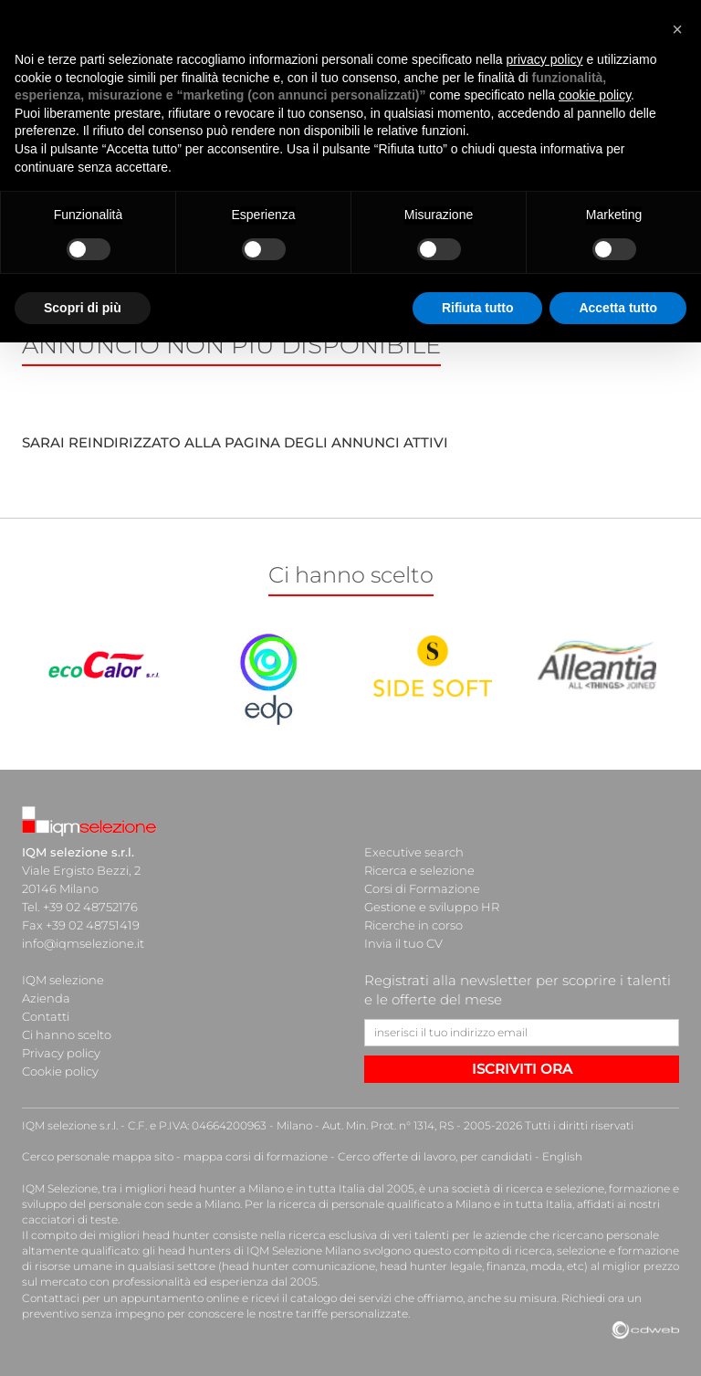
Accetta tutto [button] (618, 300)
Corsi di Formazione (422, 888)
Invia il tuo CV (403, 943)
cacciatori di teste (70, 1219)
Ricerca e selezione (419, 870)
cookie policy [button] (595, 88)
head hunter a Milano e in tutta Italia (267, 1188)
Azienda (46, 998)
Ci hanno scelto (66, 1034)
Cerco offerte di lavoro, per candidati (435, 1156)
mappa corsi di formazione (255, 1156)
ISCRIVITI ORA (522, 1068)
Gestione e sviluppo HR (431, 906)
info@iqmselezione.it (83, 943)
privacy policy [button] (545, 52)
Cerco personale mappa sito (97, 1156)
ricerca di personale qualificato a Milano (384, 1204)
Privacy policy (61, 1052)
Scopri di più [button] (82, 300)
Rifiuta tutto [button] (478, 300)
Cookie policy (60, 1071)
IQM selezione (63, 979)
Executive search (414, 852)
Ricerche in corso (413, 925)
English (562, 1156)
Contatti (45, 1016)
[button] (677, 22)
